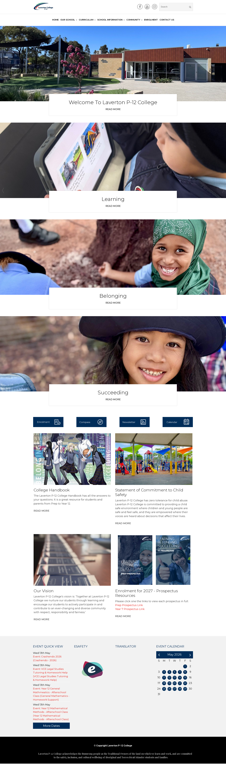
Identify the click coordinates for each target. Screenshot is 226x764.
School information (110, 19)
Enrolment (151, 19)
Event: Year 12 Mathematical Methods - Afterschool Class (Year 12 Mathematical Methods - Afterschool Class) (51, 714)
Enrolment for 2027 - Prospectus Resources (146, 593)
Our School (67, 19)
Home (55, 19)
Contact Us (167, 19)
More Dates (51, 726)
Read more (112, 109)
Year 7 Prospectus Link (130, 609)
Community (133, 19)
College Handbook (52, 490)
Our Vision (44, 591)
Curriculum (86, 19)
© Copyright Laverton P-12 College (113, 746)
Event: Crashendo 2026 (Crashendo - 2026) (47, 659)
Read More (41, 511)
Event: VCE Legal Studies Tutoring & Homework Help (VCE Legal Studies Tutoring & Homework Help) (50, 675)
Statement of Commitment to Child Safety (149, 493)
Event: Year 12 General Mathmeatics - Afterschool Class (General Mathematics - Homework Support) (51, 695)
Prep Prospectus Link (129, 605)
